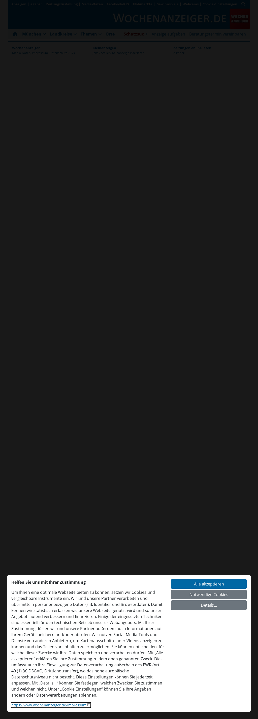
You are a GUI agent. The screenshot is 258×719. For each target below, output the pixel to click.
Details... (209, 605)
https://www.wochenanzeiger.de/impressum (48, 705)
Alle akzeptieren (209, 584)
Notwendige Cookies (208, 594)
